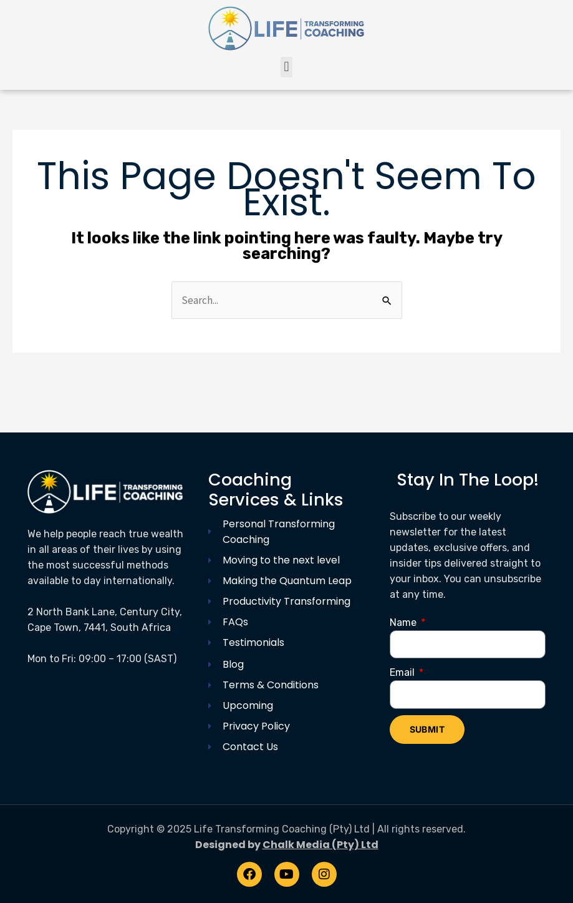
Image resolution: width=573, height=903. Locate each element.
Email (403, 672)
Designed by (286, 844)
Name (404, 622)
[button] (286, 67)
